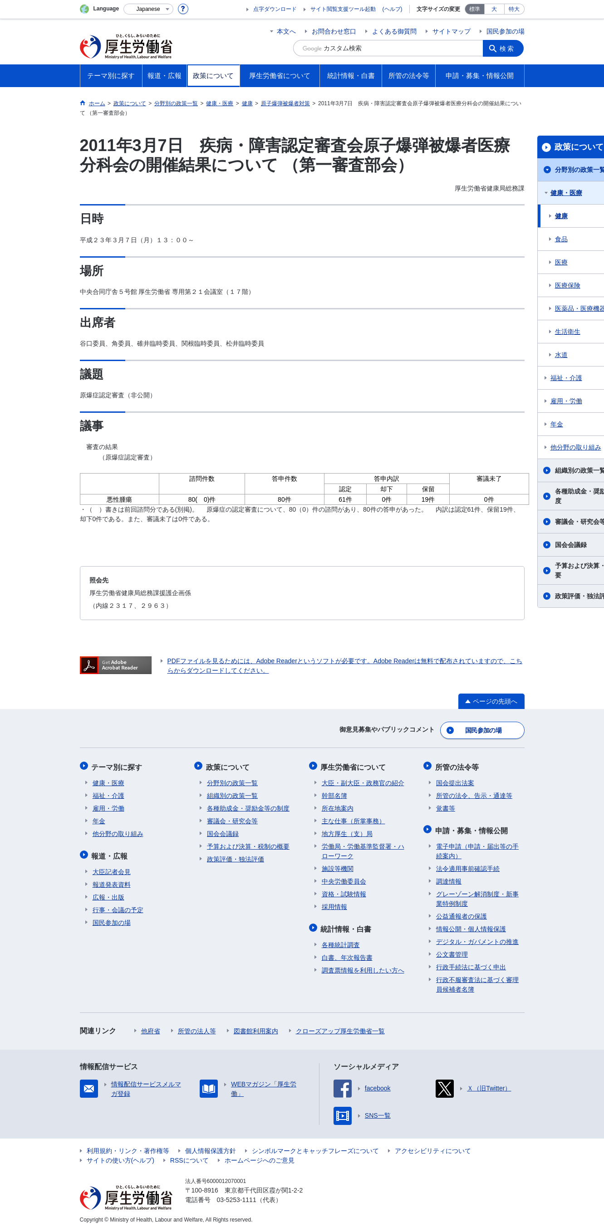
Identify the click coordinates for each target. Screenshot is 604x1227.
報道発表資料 (112, 880)
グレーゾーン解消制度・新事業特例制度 (477, 894)
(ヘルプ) (393, 9)
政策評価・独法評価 (235, 856)
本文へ (286, 31)
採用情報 (334, 904)
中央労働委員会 (344, 878)
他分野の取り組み (118, 831)
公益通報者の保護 (461, 911)
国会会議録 (223, 831)
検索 (508, 48)
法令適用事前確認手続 (468, 864)
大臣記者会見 (112, 867)
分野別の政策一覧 (232, 780)
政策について (228, 765)
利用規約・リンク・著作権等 (128, 1146)
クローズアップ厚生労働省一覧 (340, 1026)
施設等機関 (338, 866)
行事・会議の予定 (118, 905)
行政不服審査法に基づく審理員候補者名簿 (477, 980)
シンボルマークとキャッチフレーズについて (315, 1146)
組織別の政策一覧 (232, 793)
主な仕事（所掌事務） (353, 818)
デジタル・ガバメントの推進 (477, 937)
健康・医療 (108, 780)
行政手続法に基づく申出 (471, 962)
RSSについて (189, 1155)
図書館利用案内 (256, 1026)
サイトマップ (451, 31)
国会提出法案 (455, 780)
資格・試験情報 (344, 891)
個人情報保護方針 (210, 1146)
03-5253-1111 (236, 1195)
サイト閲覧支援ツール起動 (343, 9)
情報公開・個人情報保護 (471, 924)
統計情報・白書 (347, 925)
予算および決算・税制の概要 (248, 843)
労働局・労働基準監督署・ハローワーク (363, 848)
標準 (474, 9)
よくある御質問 (394, 31)
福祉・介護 (108, 793)
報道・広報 (111, 852)
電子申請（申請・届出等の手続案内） (477, 846)
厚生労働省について (354, 765)
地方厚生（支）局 (347, 831)
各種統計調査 (341, 940)
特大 (514, 9)
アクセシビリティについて (433, 1146)
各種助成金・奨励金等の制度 (248, 805)
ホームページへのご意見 (260, 1155)
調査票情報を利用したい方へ (363, 965)
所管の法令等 (458, 765)
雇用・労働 (108, 805)
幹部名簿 (334, 793)
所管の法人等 (197, 1026)
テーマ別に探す (118, 765)
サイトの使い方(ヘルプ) (120, 1155)
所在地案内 (338, 805)
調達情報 (449, 876)
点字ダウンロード (275, 9)
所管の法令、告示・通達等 (474, 793)
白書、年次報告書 (347, 953)
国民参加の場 (505, 31)
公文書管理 (452, 949)
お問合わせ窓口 (334, 31)
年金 (99, 818)
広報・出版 (108, 892)
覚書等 (445, 805)
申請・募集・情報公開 (472, 827)
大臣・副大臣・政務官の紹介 (363, 780)
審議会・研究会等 (232, 818)
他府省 (150, 1026)
